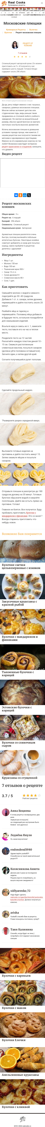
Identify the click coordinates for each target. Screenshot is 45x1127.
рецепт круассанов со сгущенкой (16, 147)
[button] (42, 3)
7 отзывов (22, 53)
